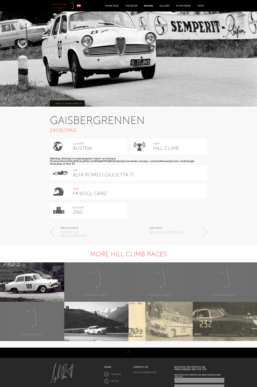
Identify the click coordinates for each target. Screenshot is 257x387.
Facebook (112, 374)
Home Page (112, 5)
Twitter (111, 381)
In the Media (183, 5)
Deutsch (79, 5)
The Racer (131, 5)
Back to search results (66, 103)
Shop (201, 5)
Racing (148, 5)
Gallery (164, 5)
